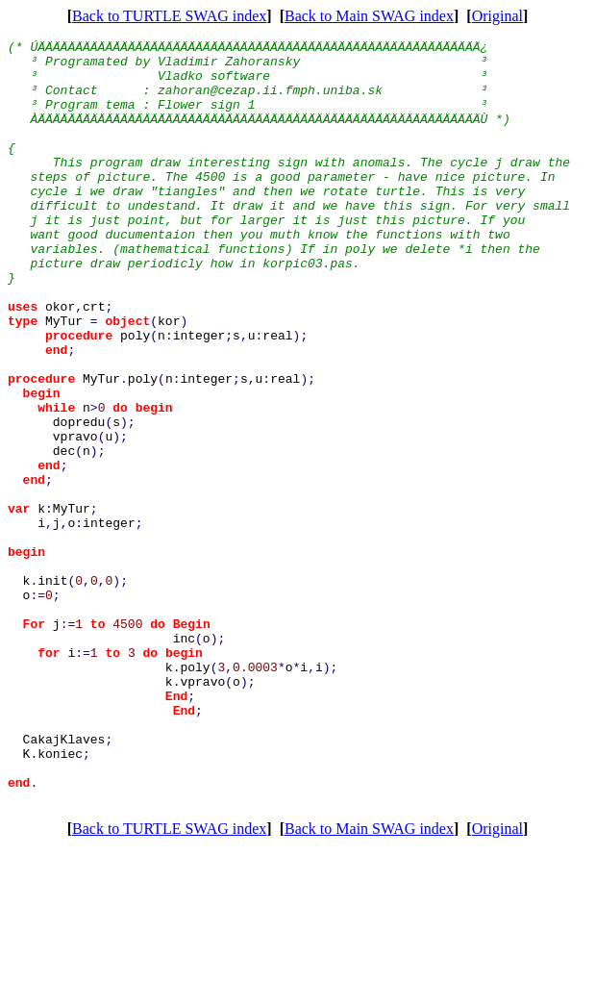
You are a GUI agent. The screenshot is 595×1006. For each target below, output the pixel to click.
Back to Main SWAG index (369, 16)
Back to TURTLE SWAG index (169, 16)
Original (497, 16)
